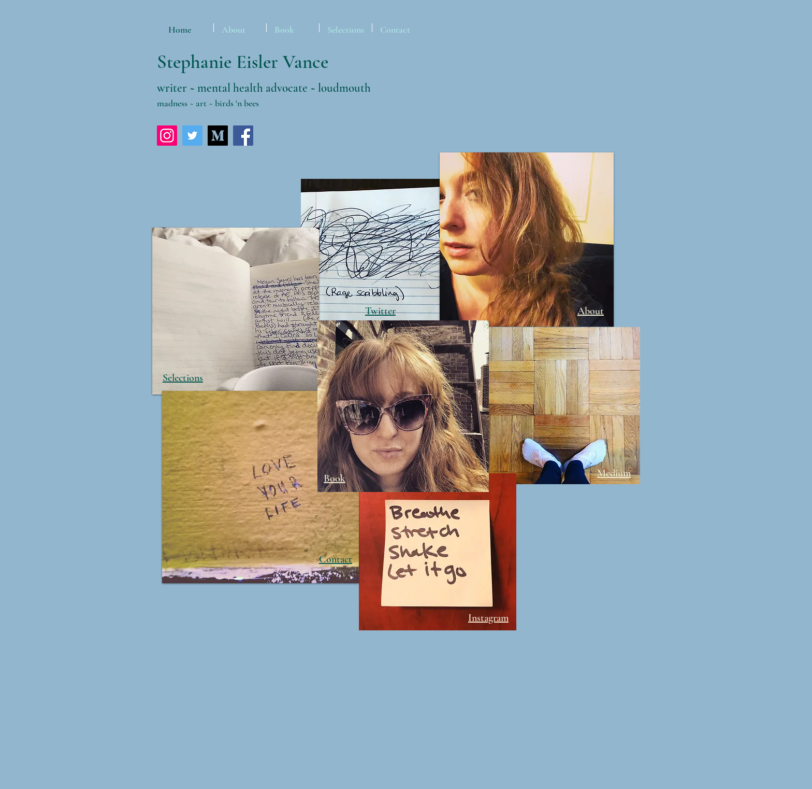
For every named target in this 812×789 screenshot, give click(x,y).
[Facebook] (243, 135)
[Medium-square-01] (218, 135)
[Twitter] (192, 135)
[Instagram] (167, 135)
